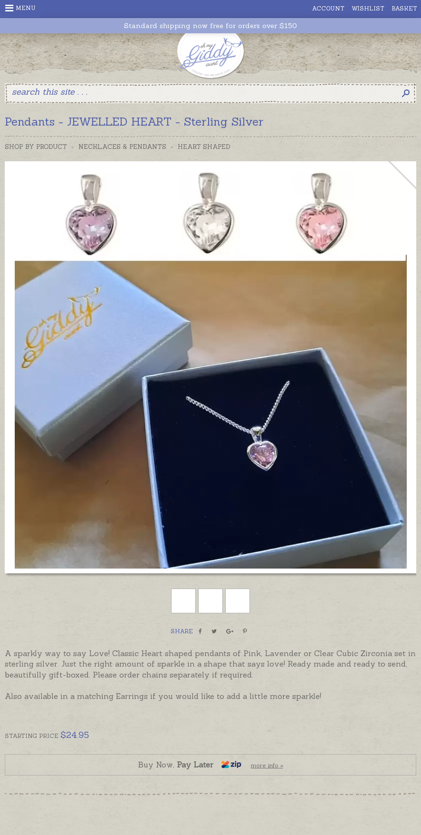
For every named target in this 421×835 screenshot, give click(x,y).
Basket (404, 8)
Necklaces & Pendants (122, 147)
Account (328, 8)
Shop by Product (36, 147)
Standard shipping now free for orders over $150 (210, 26)
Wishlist (368, 8)
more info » (267, 765)
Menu (20, 8)
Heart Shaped (204, 147)
